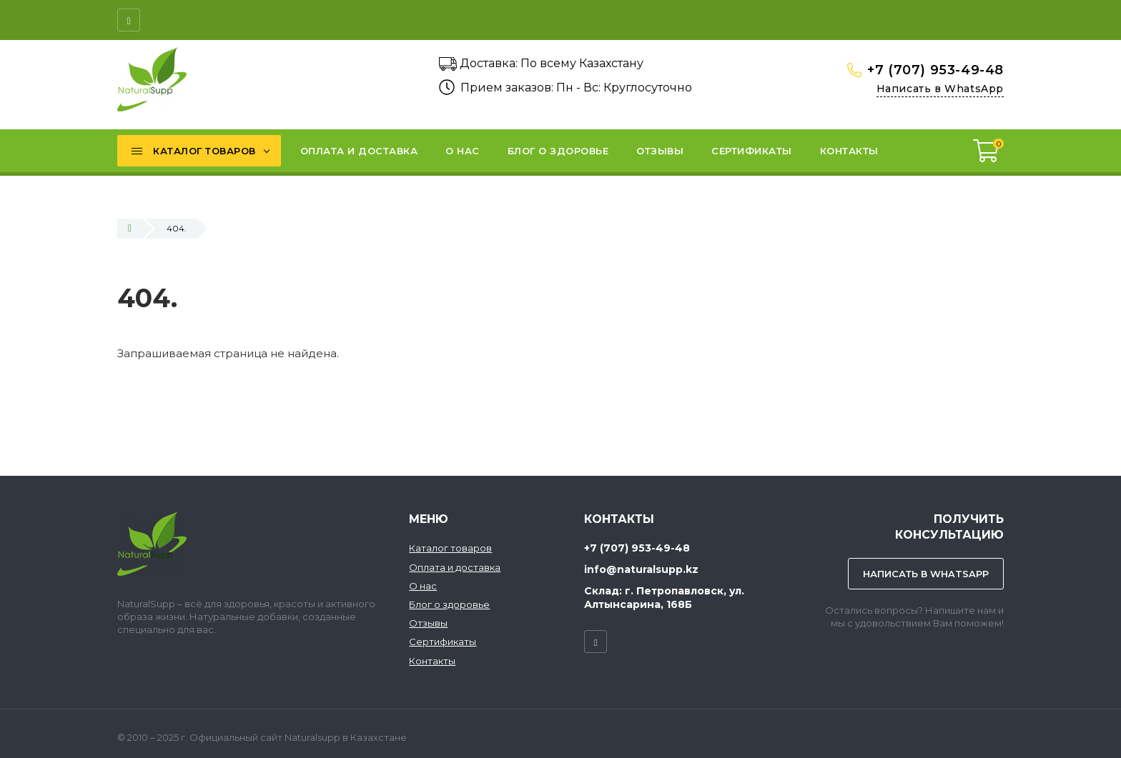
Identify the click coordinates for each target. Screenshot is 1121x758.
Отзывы (428, 623)
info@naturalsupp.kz (641, 569)
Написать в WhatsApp (940, 88)
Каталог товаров (450, 548)
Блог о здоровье (449, 604)
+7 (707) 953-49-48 (935, 70)
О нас (423, 586)
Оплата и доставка (454, 567)
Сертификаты (442, 641)
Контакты (432, 661)
